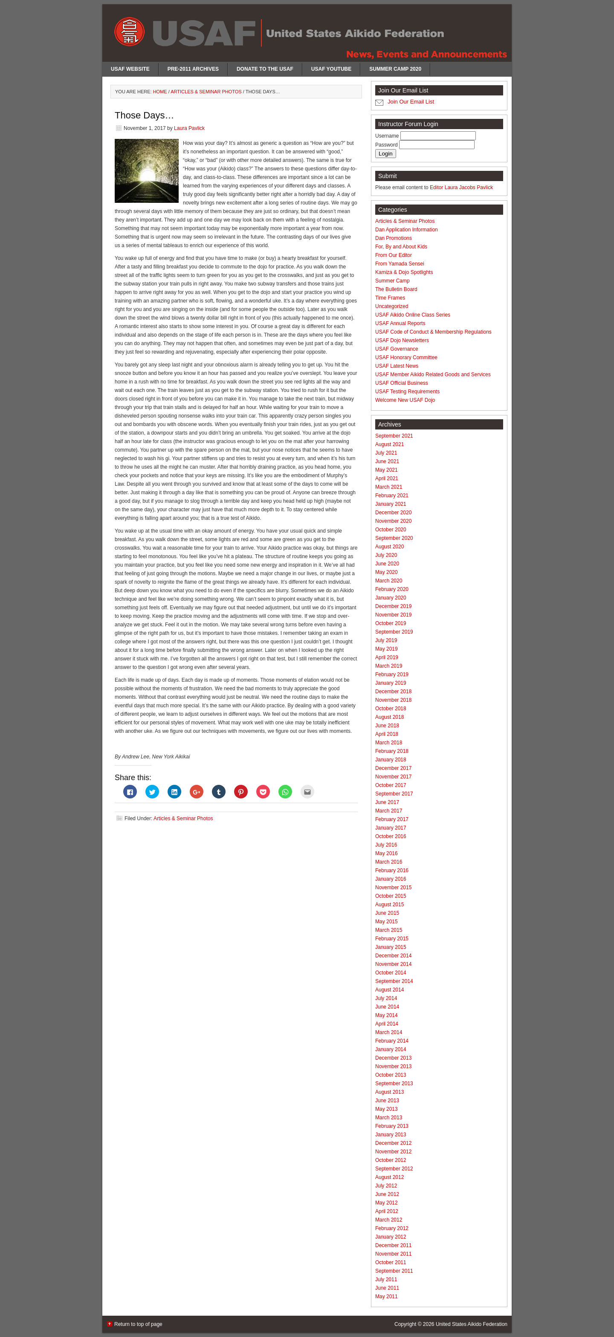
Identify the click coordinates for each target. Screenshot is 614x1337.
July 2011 (386, 1279)
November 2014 (393, 964)
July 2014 (386, 998)
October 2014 (390, 973)
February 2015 (391, 939)
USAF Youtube (331, 69)
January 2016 (390, 879)
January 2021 (390, 504)
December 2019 (393, 606)
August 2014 (389, 990)
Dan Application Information (406, 230)
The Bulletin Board (396, 289)
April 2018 (386, 734)
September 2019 (394, 632)
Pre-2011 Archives (193, 69)
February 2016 (391, 870)
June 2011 (387, 1288)
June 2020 (387, 564)
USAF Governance (396, 349)
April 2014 (386, 1024)
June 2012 (387, 1194)
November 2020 (393, 521)
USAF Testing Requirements (407, 392)
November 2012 (393, 1152)
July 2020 (386, 555)
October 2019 (390, 623)
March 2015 (388, 930)
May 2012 (386, 1203)
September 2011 (394, 1271)
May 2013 (386, 1109)
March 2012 (388, 1220)
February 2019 (391, 674)
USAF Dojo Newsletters (402, 340)
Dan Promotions (393, 238)
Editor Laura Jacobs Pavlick (461, 187)
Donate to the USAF (265, 69)
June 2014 (387, 1007)
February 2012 (391, 1228)
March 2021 (388, 487)
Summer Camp (392, 281)
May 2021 (386, 470)
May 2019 (386, 649)
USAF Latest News (396, 366)
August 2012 (389, 1177)
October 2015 (390, 896)
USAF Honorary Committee (406, 357)
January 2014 (390, 1049)
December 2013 (393, 1058)
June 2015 (387, 913)
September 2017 (394, 794)
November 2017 (393, 777)
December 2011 (393, 1245)
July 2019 (386, 640)
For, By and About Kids (401, 247)
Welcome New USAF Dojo (405, 400)
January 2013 (390, 1135)
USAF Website (130, 69)
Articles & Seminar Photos (183, 818)
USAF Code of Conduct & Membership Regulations (433, 332)
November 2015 (393, 887)
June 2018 (387, 726)
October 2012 (390, 1160)
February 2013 (391, 1126)
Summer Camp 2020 (395, 69)
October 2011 (390, 1262)
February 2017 (391, 819)
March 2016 (388, 862)
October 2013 (390, 1075)
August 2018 (389, 717)
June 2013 (387, 1101)
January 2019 (390, 683)
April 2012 (386, 1211)
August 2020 (389, 547)
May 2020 (386, 572)
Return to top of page (138, 1324)
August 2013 (389, 1092)
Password (387, 145)
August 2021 (389, 444)
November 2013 (393, 1066)
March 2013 (388, 1118)
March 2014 (388, 1032)
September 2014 (394, 981)
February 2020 (391, 589)
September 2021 (394, 436)
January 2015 (390, 947)
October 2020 (390, 530)
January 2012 (390, 1237)
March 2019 (388, 666)
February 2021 (391, 495)
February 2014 (391, 1041)
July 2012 (386, 1186)
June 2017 (387, 802)
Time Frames (390, 298)
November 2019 (393, 615)
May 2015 (386, 922)
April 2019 (386, 657)
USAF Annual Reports (400, 323)
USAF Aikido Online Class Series (412, 315)
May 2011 (386, 1297)
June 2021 (387, 461)
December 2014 (393, 956)
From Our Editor (393, 255)
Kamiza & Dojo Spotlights (404, 272)
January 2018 (390, 760)
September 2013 (394, 1083)
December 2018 (393, 691)
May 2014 (386, 1015)
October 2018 (390, 709)
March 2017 (388, 811)
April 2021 (386, 478)
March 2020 (388, 581)
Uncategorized (391, 306)
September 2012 (394, 1169)
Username (387, 136)
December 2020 (393, 513)
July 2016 (386, 845)
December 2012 (393, 1143)
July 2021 (386, 453)
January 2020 (390, 598)
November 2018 (393, 700)
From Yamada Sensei (399, 264)
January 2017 (390, 828)
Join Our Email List (411, 101)
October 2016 (390, 836)
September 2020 (394, 538)
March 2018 (388, 743)
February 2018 (391, 751)
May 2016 (386, 853)
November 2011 (393, 1254)
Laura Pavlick (189, 128)
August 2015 (389, 905)
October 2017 (390, 785)
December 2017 (393, 768)
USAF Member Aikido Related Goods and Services (433, 374)
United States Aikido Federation (471, 1324)
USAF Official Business (401, 383)
